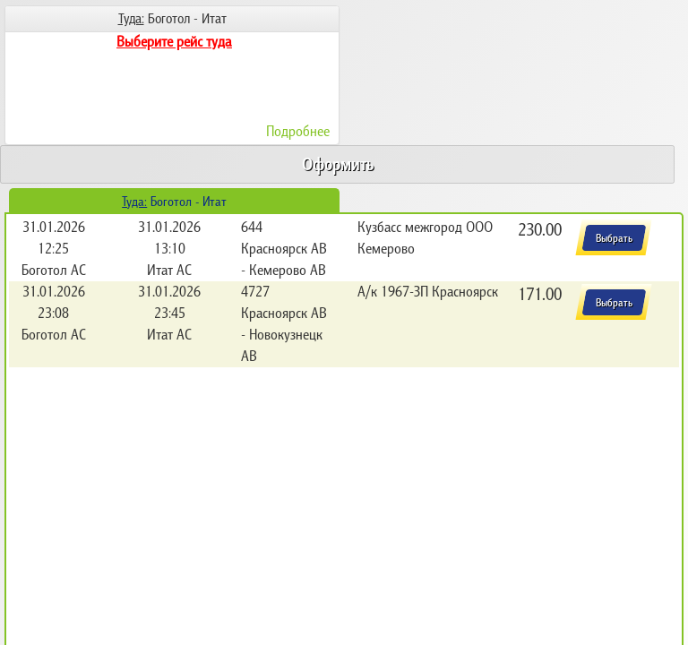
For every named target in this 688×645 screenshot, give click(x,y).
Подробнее (298, 131)
